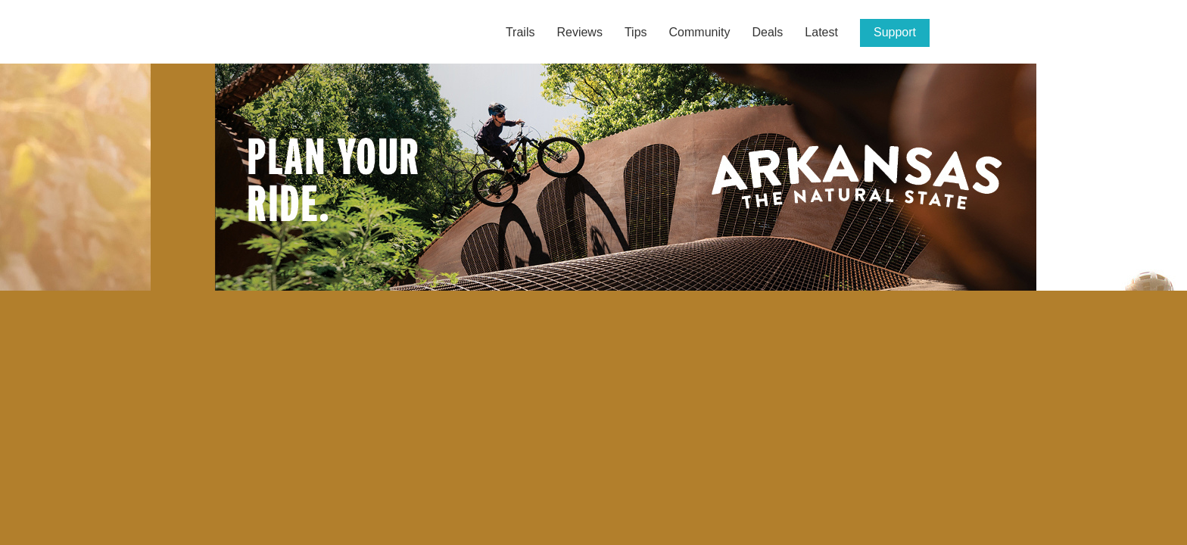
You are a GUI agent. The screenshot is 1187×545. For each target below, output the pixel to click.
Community (700, 32)
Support (895, 32)
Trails (520, 32)
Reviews (579, 32)
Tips (636, 32)
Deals (767, 32)
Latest (821, 32)
